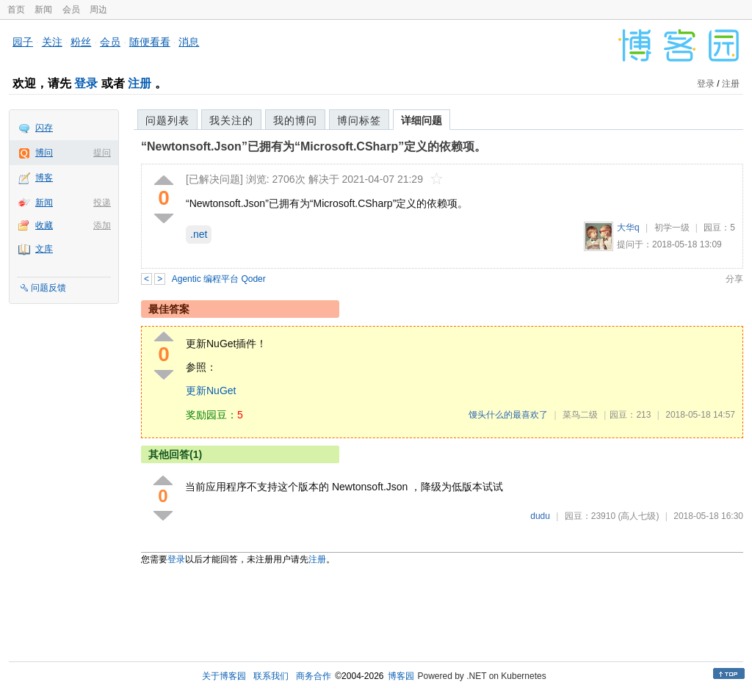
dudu (540, 516)
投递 (102, 202)
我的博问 (295, 120)
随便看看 (149, 42)
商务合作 (313, 676)
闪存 (44, 128)
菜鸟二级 (580, 415)
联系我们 (271, 676)
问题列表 (167, 120)
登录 (86, 83)
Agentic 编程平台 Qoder (219, 279)
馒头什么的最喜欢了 (508, 415)
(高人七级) (638, 516)
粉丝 (80, 42)
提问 (102, 153)
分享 (734, 279)
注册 (139, 83)
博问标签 (359, 120)
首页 (16, 9)
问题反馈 (48, 288)
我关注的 (231, 120)
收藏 (44, 225)
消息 (188, 42)
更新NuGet (211, 390)
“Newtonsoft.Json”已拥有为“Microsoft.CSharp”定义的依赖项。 (313, 146)
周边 (98, 9)
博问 (44, 153)
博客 (44, 177)
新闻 (43, 9)
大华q (628, 227)
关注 (52, 42)
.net (198, 234)
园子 (22, 42)
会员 (71, 9)
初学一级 (672, 227)
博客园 (401, 676)
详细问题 (421, 120)
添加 (102, 225)
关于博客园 (224, 676)
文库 (44, 249)
